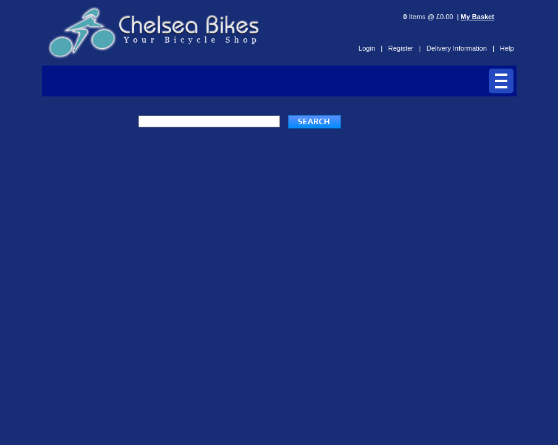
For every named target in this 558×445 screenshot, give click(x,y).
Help (507, 48)
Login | (370, 48)
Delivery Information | (460, 48)
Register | (404, 48)
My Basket (477, 16)
